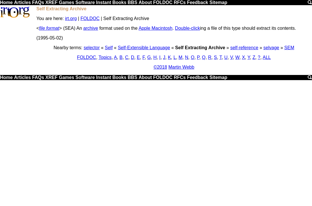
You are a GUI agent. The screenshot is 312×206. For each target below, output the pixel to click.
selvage (271, 47)
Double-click (187, 28)
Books (119, 2)
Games (66, 2)
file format (49, 28)
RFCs (180, 2)
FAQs (38, 2)
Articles (22, 2)
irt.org (71, 18)
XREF (51, 2)
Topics (105, 57)
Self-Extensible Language (144, 47)
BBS (133, 2)
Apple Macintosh (155, 28)
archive (90, 28)
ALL (267, 57)
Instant (103, 2)
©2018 (160, 67)
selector (92, 47)
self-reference (244, 47)
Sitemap (218, 2)
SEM (289, 47)
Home (6, 2)
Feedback (197, 2)
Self (109, 47)
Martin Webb (181, 67)
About (145, 2)
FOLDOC (162, 2)
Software (85, 2)
